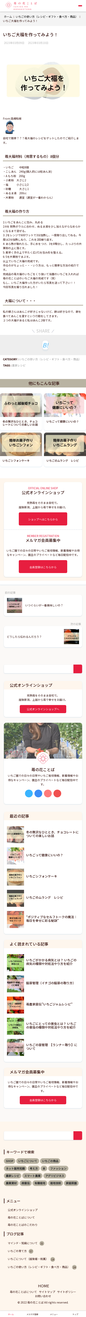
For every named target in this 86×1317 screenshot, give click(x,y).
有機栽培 (39, 1183)
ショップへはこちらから (43, 519)
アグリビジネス (54, 1176)
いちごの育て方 (20, 1251)
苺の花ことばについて (21, 1217)
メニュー (54, 1314)
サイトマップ (47, 1292)
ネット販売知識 (15, 1168)
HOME (43, 1286)
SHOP (9, 1161)
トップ (75, 1314)
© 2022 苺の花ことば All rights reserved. (43, 1302)
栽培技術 (55, 1183)
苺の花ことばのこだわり (23, 1225)
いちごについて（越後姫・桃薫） (31, 1259)
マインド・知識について (26, 1243)
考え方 (34, 1168)
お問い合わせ (43, 1296)
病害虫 (26, 1183)
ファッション (58, 1168)
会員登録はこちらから (43, 567)
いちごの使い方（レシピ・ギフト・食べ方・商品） (50, 359)
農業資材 (11, 1183)
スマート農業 (32, 1176)
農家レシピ (19, 365)
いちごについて (27, 1161)
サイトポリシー (66, 1292)
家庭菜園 (71, 1183)
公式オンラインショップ (23, 1210)
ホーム (11, 1314)
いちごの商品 (50, 1161)
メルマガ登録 (32, 1314)
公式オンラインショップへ (43, 709)
